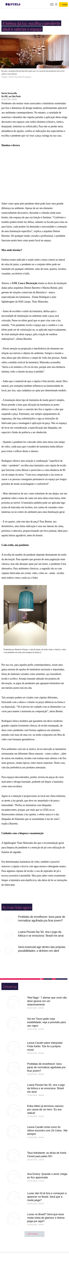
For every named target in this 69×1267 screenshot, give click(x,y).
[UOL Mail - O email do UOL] (52, 4)
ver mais (34, 1240)
